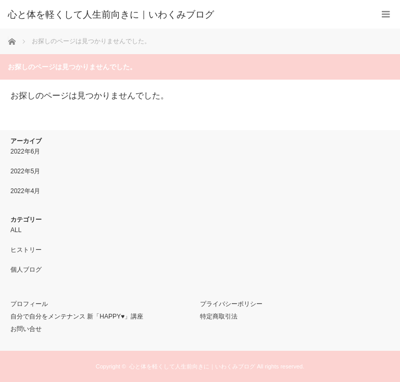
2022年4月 (25, 191)
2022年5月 (25, 171)
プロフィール (29, 304)
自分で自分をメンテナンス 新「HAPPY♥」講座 (76, 316)
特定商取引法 (219, 316)
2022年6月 (25, 151)
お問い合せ (26, 329)
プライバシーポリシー (231, 304)
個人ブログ (26, 269)
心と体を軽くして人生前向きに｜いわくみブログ (192, 366)
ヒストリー (26, 249)
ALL (15, 230)
